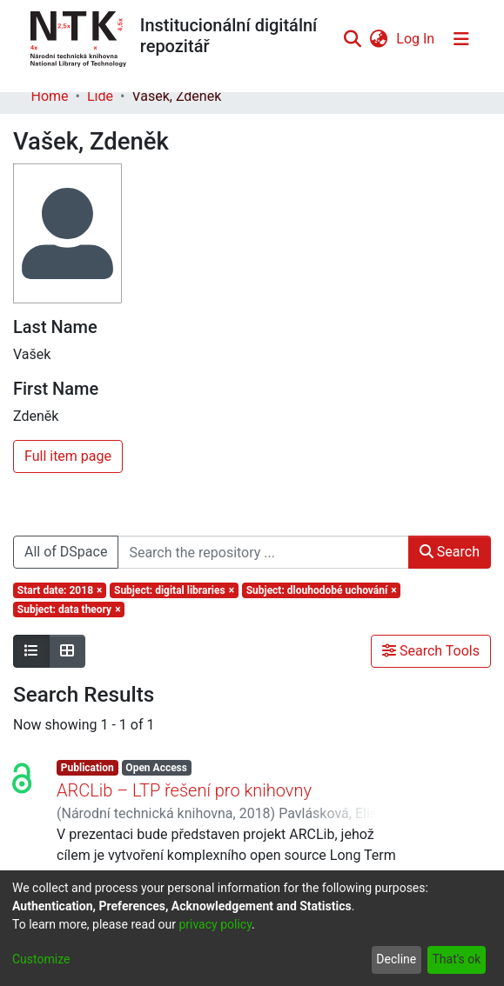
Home (50, 96)
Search (450, 551)
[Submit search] (353, 39)
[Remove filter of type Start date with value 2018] (59, 590)
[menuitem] (379, 39)
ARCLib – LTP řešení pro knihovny (184, 790)
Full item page (67, 456)
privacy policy (215, 924)
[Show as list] (31, 651)
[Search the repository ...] (263, 552)
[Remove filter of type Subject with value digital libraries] (174, 590)
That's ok (456, 959)
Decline (396, 959)
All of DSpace (65, 551)
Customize (41, 959)
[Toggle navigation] (461, 39)
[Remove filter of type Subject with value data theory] (68, 609)
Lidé (100, 96)
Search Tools (431, 651)
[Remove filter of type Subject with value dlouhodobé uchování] (321, 590)
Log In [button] (416, 38)
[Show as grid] (67, 651)
